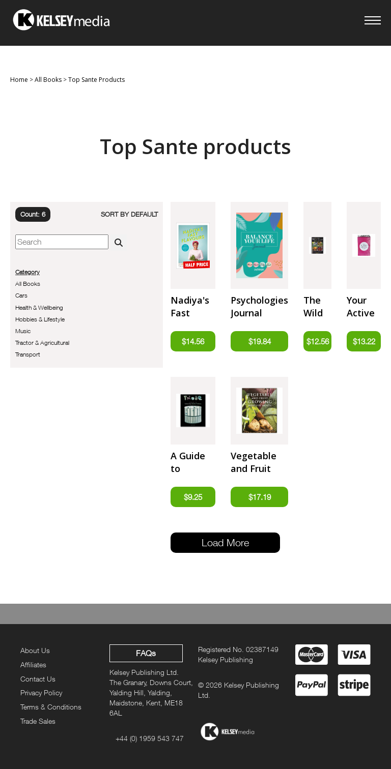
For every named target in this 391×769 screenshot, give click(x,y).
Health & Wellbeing (39, 307)
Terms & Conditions (50, 706)
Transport (27, 354)
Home (19, 79)
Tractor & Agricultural (42, 342)
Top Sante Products (96, 79)
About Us (35, 650)
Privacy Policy (41, 692)
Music (23, 331)
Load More (225, 542)
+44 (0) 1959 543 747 (150, 738)
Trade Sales (37, 721)
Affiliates (33, 664)
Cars (21, 295)
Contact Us (37, 678)
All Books (48, 79)
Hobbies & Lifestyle (40, 319)
